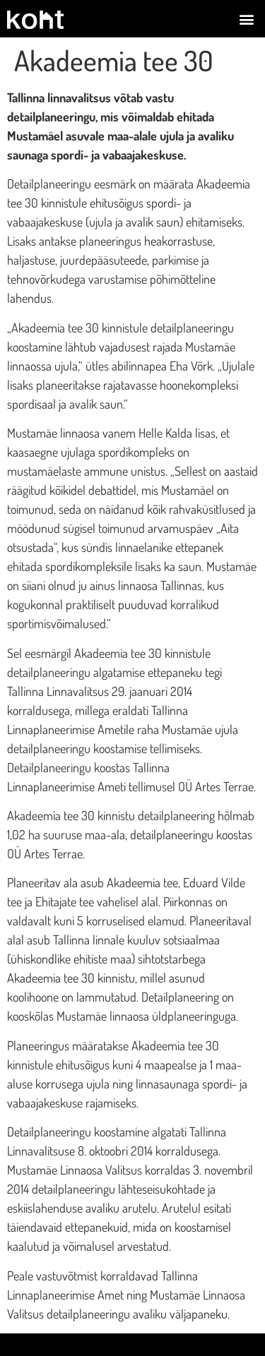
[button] (246, 18)
